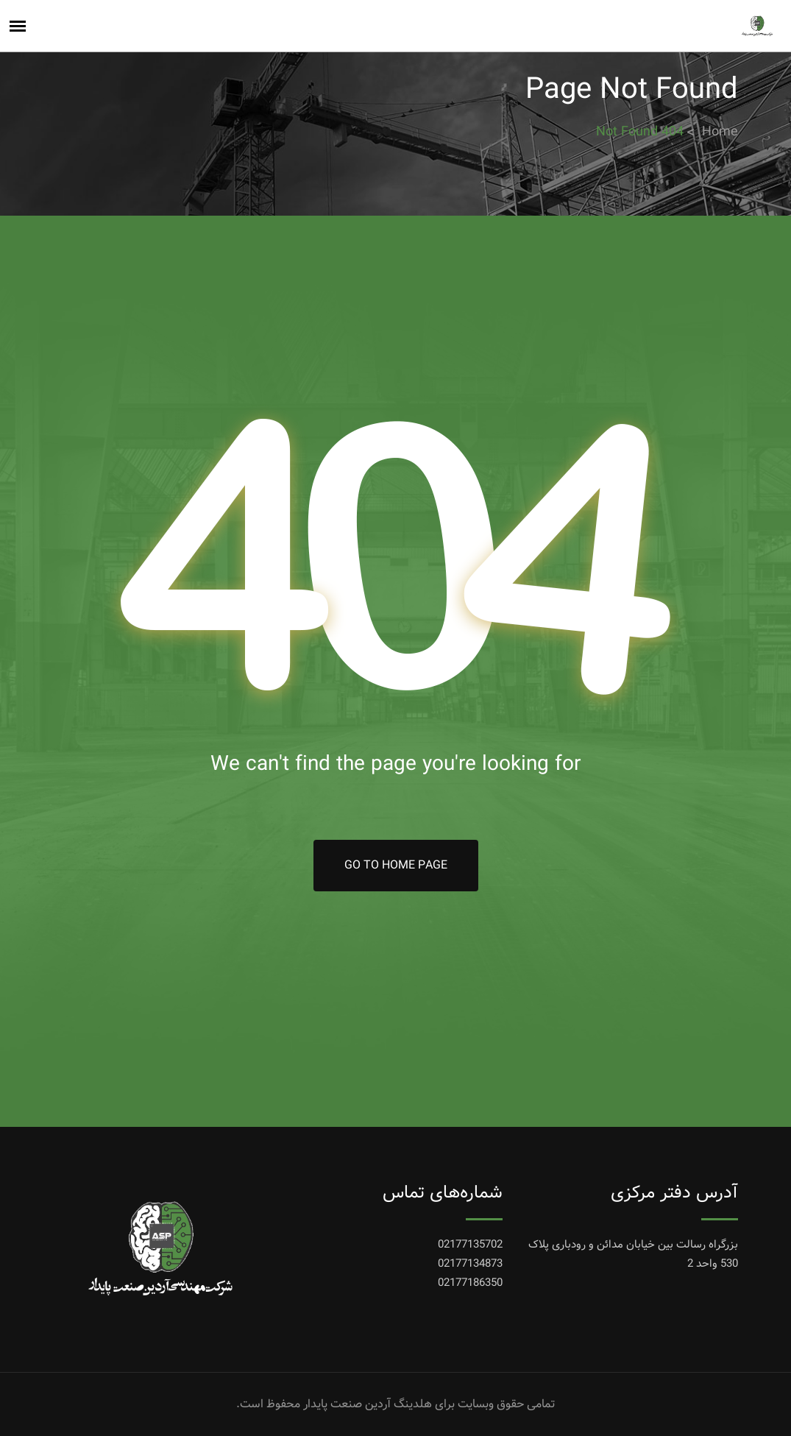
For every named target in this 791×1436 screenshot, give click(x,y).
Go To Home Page (395, 865)
